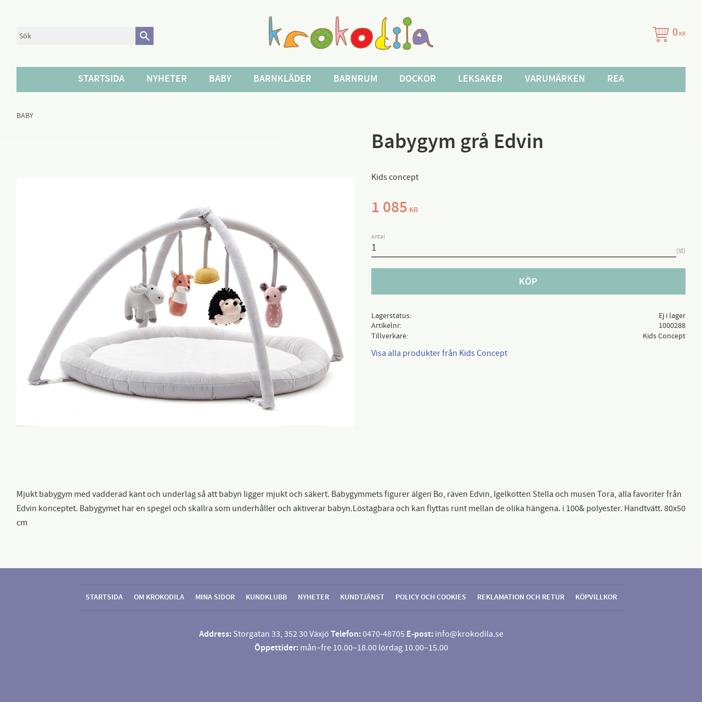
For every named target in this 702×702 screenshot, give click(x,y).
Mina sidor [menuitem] (215, 597)
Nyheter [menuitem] (166, 79)
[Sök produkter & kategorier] (75, 36)
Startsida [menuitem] (101, 79)
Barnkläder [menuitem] (282, 79)
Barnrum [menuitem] (355, 79)
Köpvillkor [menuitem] (596, 597)
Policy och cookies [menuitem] (430, 597)
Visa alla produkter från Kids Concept (439, 353)
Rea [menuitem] (615, 79)
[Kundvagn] (667, 36)
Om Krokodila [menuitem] (159, 597)
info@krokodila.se (469, 634)
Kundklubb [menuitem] (266, 597)
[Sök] (144, 36)
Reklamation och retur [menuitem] (520, 597)
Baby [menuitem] (220, 79)
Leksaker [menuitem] (480, 79)
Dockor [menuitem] (417, 79)
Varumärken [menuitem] (555, 79)
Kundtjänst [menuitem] (362, 597)
